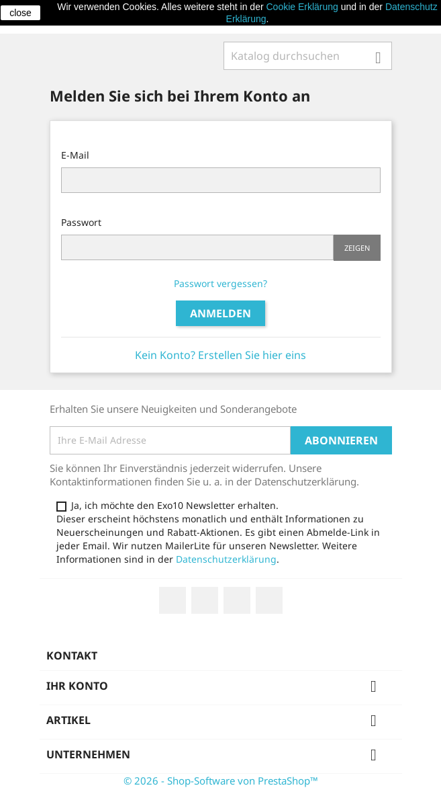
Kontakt (71, 655)
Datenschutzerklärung (226, 559)
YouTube (237, 600)
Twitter (204, 600)
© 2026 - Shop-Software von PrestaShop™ (221, 780)
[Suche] (308, 56)
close (20, 12)
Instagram (269, 600)
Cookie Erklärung (302, 6)
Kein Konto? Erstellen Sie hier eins (220, 355)
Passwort (81, 222)
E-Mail (75, 155)
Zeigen (357, 248)
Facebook (172, 600)
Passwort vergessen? (220, 283)
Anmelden (220, 313)
